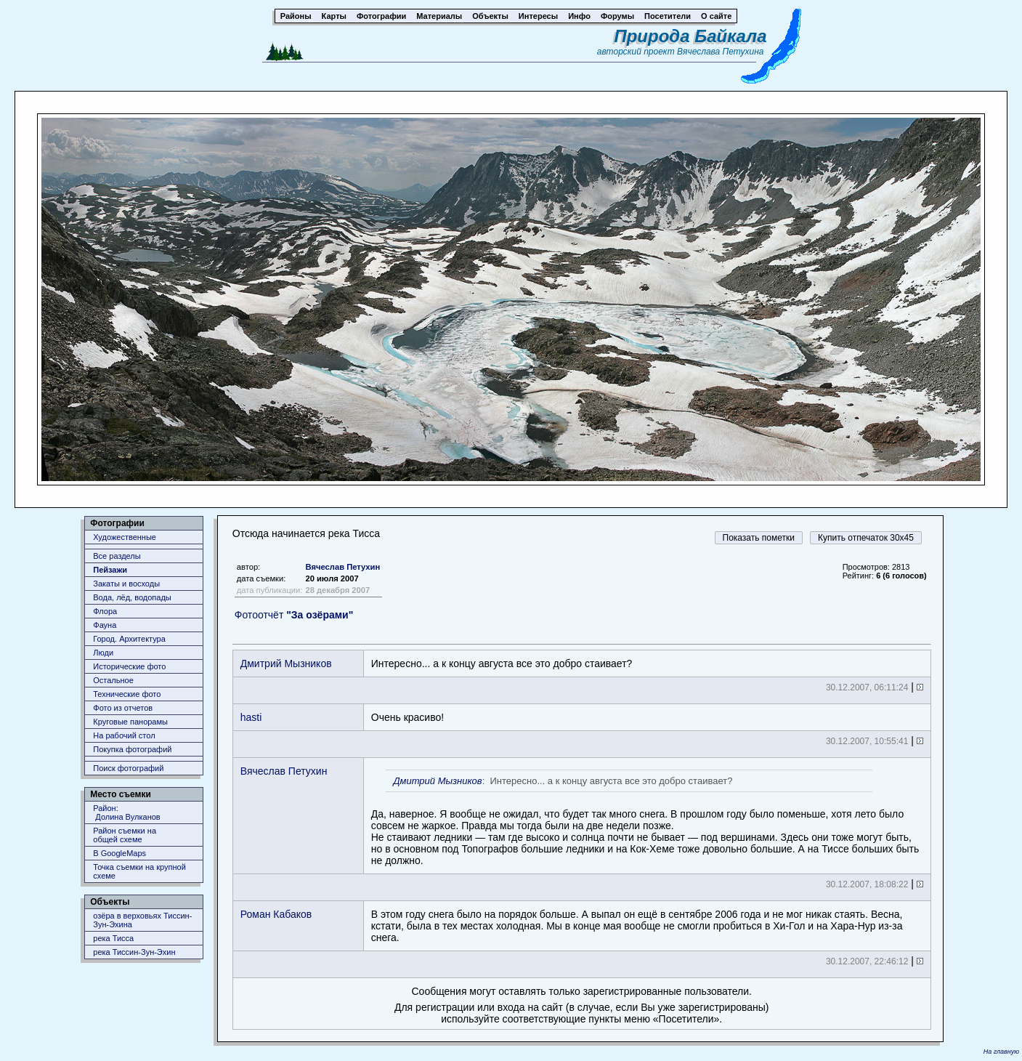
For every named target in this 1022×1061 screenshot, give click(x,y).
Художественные (124, 537)
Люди (103, 652)
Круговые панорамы (130, 721)
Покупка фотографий (132, 749)
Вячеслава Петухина (720, 52)
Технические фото (127, 694)
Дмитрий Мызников (286, 663)
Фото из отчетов (123, 707)
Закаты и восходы (126, 583)
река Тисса (113, 938)
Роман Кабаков (276, 914)
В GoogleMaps (119, 853)
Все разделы (116, 556)
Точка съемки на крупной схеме (139, 871)
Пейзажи (110, 569)
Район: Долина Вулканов (126, 812)
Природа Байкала (690, 36)
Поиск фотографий (128, 768)
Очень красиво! (407, 717)
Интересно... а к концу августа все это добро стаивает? (502, 663)
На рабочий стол (124, 735)
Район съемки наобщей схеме (124, 835)
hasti (251, 717)
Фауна (104, 625)
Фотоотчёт (294, 615)
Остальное (113, 680)
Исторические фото (129, 666)
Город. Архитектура (129, 638)
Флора (105, 611)
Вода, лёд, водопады (132, 597)
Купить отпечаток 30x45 (866, 538)
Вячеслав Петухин (342, 566)
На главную (1001, 1051)
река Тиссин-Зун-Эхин (134, 952)
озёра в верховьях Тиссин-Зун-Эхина (142, 920)
